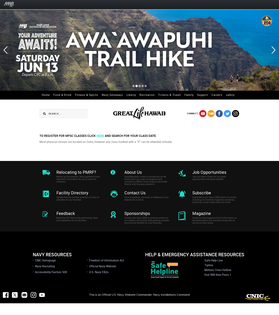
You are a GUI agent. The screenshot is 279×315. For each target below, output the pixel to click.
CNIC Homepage (45, 272)
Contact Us (135, 196)
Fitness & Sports (86, 95)
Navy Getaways (112, 95)
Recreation (147, 95)
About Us (133, 172)
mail (211, 113)
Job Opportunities (209, 172)
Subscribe (201, 196)
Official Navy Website (102, 278)
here (100, 136)
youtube (202, 113)
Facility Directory (72, 196)
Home (46, 95)
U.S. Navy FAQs (99, 284)
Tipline (208, 277)
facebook (219, 113)
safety (230, 95)
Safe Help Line (213, 272)
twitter (227, 113)
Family (189, 95)
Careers (217, 95)
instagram (235, 113)
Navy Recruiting (45, 278)
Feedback (65, 221)
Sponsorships (137, 221)
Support (202, 95)
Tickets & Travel (169, 95)
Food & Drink (62, 95)
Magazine (201, 221)
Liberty (131, 95)
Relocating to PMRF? (76, 172)
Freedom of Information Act (106, 272)
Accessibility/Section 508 (51, 284)
